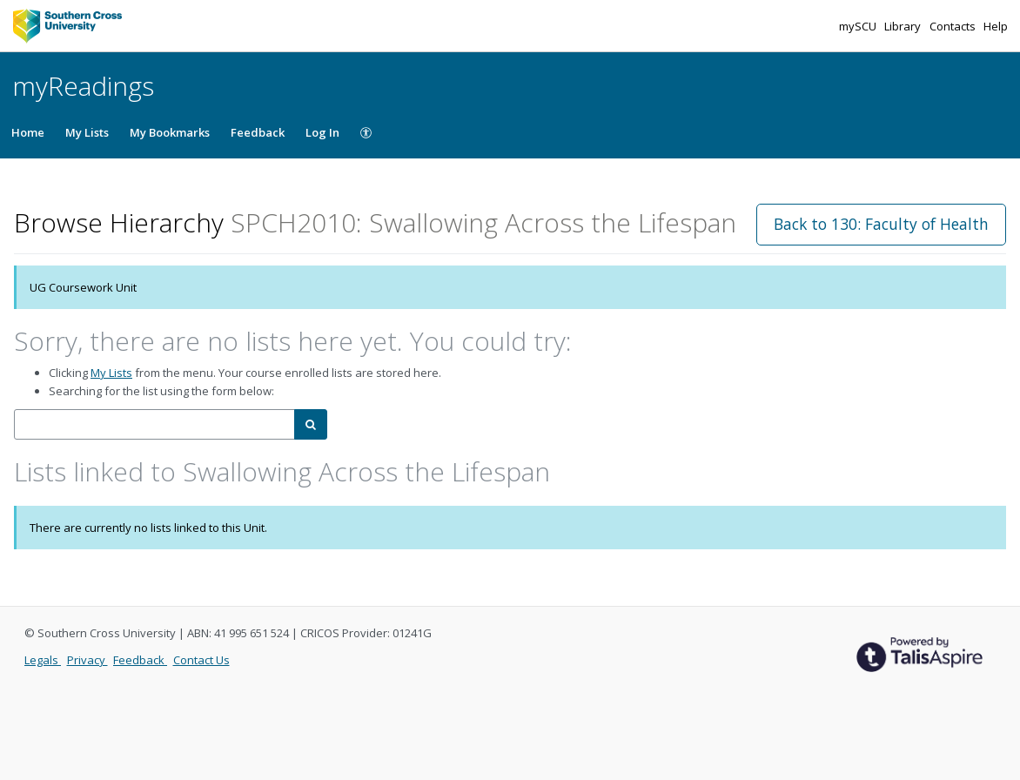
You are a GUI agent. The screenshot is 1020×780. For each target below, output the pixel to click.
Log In (322, 132)
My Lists (87, 132)
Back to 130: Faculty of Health (881, 223)
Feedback (258, 132)
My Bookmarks (170, 132)
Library (903, 26)
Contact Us (201, 660)
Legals (42, 660)
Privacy (87, 660)
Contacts (953, 26)
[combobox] (154, 424)
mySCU (859, 26)
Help (995, 26)
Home (27, 132)
